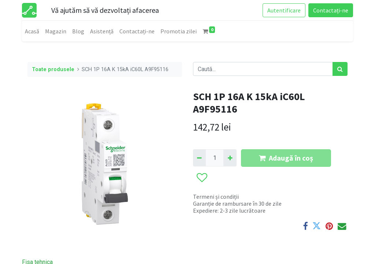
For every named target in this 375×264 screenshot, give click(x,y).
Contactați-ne (330, 10)
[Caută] (340, 69)
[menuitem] (32, 31)
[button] (201, 177)
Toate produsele (53, 69)
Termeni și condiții (216, 196)
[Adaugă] (229, 157)
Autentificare (284, 10)
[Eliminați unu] (199, 157)
